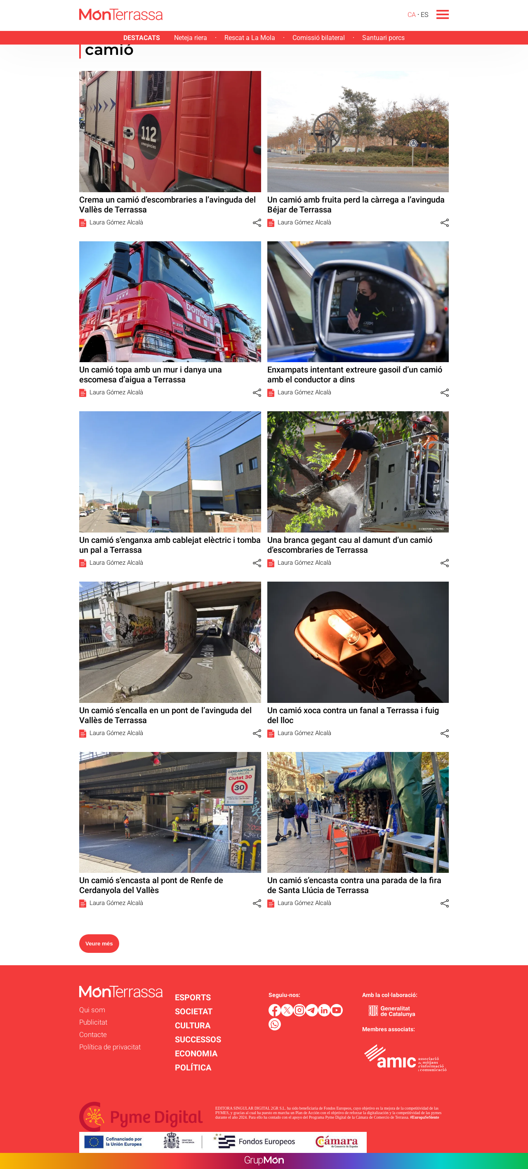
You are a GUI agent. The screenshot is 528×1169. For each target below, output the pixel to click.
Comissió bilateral (318, 38)
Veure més (99, 943)
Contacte (93, 1034)
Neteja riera (190, 38)
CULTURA (192, 1025)
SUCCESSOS (198, 1039)
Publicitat (93, 1022)
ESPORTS (193, 997)
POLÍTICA (193, 1067)
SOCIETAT (193, 1011)
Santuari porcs (383, 38)
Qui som (92, 1010)
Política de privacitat (110, 1047)
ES (424, 15)
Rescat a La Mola (249, 38)
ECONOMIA (196, 1053)
